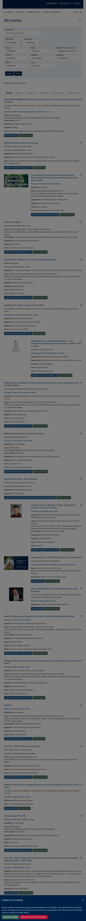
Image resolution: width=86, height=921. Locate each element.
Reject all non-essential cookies (33, 917)
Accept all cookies (10, 917)
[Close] (83, 900)
